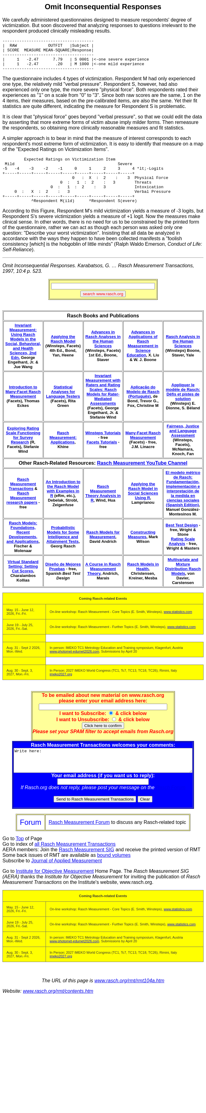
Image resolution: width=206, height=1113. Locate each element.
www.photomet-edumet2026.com (74, 667)
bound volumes (114, 875)
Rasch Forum (172, 807)
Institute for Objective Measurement (55, 891)
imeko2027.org (61, 690)
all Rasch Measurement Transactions (74, 864)
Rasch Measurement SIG (86, 870)
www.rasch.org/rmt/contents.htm (58, 1011)
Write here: (104, 778)
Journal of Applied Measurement (66, 881)
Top (20, 858)
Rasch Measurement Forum (79, 842)
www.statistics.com (178, 627)
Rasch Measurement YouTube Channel (142, 478)
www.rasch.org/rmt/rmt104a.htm (129, 1001)
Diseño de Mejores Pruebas (63, 582)
